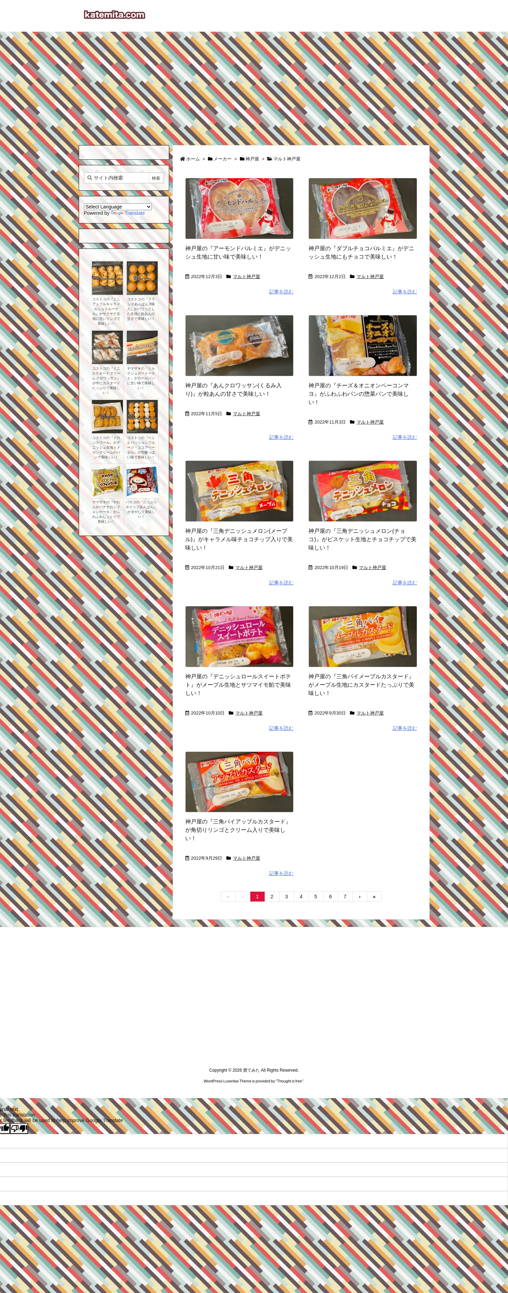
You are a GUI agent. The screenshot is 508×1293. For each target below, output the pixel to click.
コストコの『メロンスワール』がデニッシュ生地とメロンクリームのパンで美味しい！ (106, 447)
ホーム (193, 158)
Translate (128, 213)
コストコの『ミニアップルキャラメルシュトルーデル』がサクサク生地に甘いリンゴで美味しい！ (106, 311)
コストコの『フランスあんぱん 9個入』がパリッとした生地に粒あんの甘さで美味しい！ (141, 309)
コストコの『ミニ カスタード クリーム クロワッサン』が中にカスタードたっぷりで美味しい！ (106, 380)
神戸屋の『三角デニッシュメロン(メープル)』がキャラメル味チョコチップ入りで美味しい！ (239, 539)
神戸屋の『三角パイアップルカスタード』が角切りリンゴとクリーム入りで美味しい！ (238, 830)
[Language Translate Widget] (118, 206)
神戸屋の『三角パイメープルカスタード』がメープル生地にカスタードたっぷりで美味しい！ (361, 684)
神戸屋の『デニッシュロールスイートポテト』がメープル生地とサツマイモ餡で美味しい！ (238, 684)
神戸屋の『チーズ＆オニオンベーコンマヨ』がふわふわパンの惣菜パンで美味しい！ (358, 394)
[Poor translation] (19, 1128)
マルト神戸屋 (246, 276)
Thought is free (289, 1081)
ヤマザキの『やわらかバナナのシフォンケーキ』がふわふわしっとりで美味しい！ (106, 511)
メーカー (222, 158)
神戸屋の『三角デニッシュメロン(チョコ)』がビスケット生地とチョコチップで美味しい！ (362, 539)
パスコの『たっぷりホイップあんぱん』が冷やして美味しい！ (141, 509)
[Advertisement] (254, 84)
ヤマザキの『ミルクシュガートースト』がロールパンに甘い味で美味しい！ (141, 378)
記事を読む (281, 291)
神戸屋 (252, 158)
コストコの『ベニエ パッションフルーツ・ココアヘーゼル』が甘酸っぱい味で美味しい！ (141, 447)
